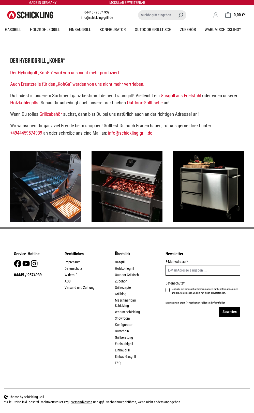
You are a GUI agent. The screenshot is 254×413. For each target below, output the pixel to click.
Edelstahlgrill (124, 344)
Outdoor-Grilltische (145, 103)
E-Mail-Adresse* (177, 262)
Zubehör (121, 281)
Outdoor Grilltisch (127, 275)
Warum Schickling (127, 312)
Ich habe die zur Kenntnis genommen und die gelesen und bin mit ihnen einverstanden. (205, 291)
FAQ (118, 363)
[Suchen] (180, 15)
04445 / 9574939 (28, 275)
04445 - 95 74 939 (97, 12)
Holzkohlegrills (24, 103)
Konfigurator (123, 325)
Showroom (122, 318)
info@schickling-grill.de (97, 18)
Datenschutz (73, 268)
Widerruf (71, 275)
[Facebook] (18, 265)
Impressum (73, 262)
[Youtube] (26, 265)
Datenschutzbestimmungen (199, 289)
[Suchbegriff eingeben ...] (156, 15)
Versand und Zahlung (80, 288)
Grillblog (120, 294)
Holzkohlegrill (124, 268)
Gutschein (122, 331)
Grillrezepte (123, 288)
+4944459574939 (26, 133)
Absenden (229, 312)
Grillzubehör (50, 114)
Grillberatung (124, 337)
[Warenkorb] (235, 15)
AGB (68, 281)
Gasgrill (120, 262)
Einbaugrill (122, 350)
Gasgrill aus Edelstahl (181, 95)
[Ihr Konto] (216, 15)
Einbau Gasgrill (125, 356)
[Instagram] (34, 265)
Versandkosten (81, 402)
